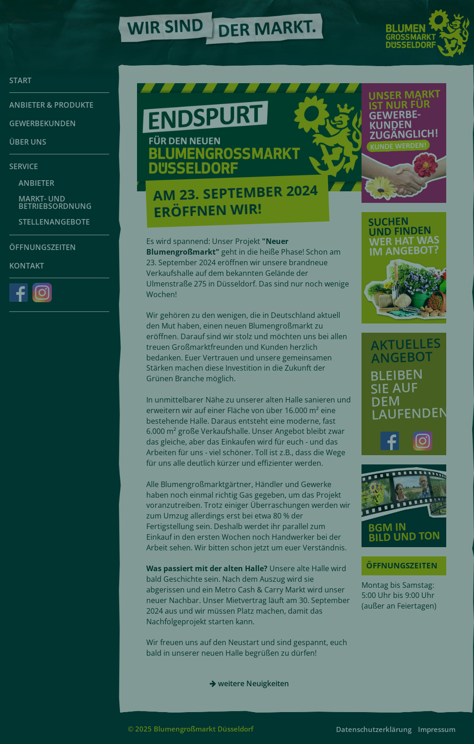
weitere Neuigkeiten (249, 683)
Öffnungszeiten (42, 247)
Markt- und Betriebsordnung (55, 202)
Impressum (436, 729)
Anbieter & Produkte (51, 105)
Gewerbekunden (42, 123)
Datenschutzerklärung (374, 729)
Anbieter (36, 183)
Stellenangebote (54, 222)
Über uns (27, 142)
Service (23, 166)
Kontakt (26, 266)
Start (20, 80)
